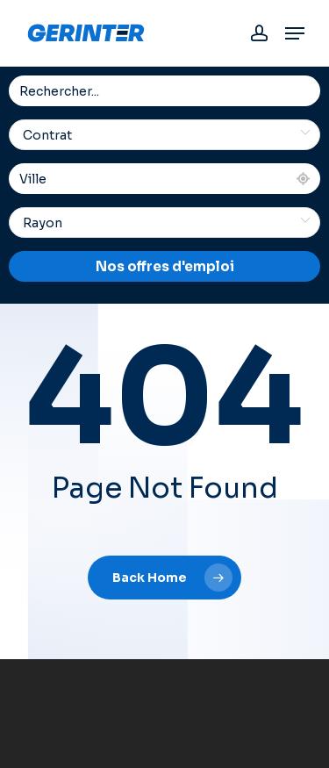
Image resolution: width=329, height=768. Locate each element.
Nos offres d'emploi (165, 266)
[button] (294, 33)
